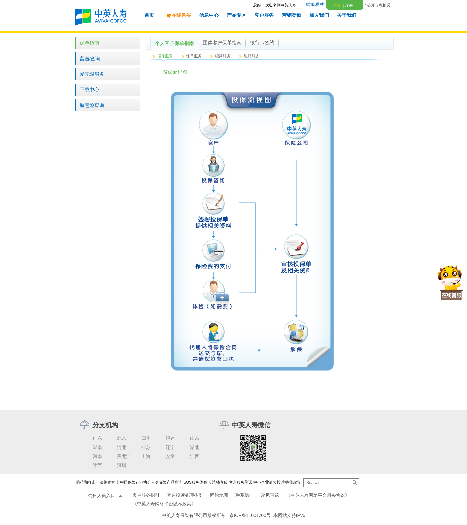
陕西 (97, 465)
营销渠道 (291, 15)
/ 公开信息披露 (377, 5)
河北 (121, 447)
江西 (194, 456)
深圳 (121, 465)
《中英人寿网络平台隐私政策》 (164, 503)
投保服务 (165, 56)
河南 (97, 456)
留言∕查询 (90, 58)
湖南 (97, 447)
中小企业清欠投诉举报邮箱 (276, 482)
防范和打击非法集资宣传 (97, 482)
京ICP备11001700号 (250, 515)
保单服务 (194, 56)
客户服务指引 (146, 495)
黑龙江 (124, 456)
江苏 (145, 447)
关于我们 (346, 15)
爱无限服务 (92, 74)
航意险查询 (92, 105)
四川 (145, 438)
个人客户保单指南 (174, 43)
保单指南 (89, 43)
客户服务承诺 (240, 482)
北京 (121, 438)
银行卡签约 (262, 42)
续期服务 (223, 56)
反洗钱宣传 (218, 482)
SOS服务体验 (195, 482)
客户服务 (264, 15)
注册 (348, 5)
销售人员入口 (101, 495)
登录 (336, 5)
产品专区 (236, 15)
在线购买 (178, 15)
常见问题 (270, 495)
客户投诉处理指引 (185, 495)
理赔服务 (251, 56)
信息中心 (209, 15)
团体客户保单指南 (222, 42)
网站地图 (219, 495)
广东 (97, 438)
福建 (170, 438)
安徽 (170, 456)
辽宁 (170, 447)
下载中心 (89, 89)
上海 (145, 456)
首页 (149, 15)
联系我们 (244, 495)
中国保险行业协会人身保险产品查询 (151, 482)
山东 (194, 438)
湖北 (194, 447)
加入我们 (319, 15)
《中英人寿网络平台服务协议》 (318, 495)
